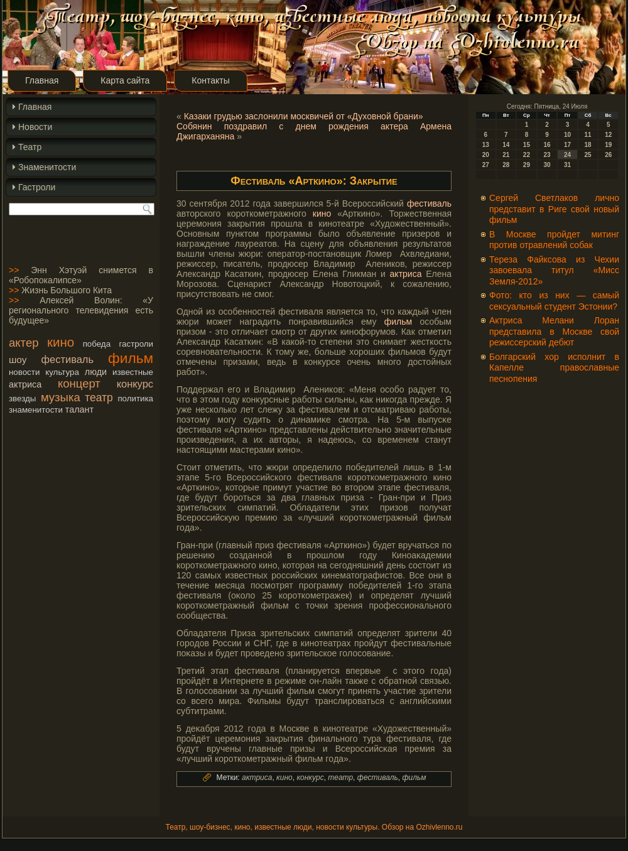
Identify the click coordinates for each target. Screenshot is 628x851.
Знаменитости (47, 167)
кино (60, 342)
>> (14, 270)
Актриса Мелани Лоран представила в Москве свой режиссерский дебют (554, 331)
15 (526, 144)
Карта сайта (124, 80)
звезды (22, 398)
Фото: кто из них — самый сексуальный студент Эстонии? (554, 301)
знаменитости (36, 410)
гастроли (136, 344)
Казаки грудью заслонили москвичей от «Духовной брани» (303, 116)
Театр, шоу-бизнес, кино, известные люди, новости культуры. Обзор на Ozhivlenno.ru (313, 827)
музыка (60, 397)
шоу (17, 359)
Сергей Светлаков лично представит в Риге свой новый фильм (554, 209)
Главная (41, 80)
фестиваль (67, 359)
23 (546, 154)
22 (526, 154)
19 (608, 144)
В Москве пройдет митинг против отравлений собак (554, 240)
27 (485, 164)
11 (588, 134)
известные (132, 372)
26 (608, 154)
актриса (25, 384)
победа (97, 344)
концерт (79, 383)
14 (505, 144)
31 (567, 164)
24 (567, 154)
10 (567, 134)
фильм (130, 358)
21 (505, 154)
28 (505, 164)
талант (79, 409)
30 (546, 164)
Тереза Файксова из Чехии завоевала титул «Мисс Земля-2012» (554, 270)
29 (526, 164)
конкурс (135, 383)
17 (567, 144)
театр (99, 397)
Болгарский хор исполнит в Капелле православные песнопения (554, 368)
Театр (29, 147)
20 (485, 154)
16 (546, 144)
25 (588, 154)
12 (608, 134)
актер (23, 342)
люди (96, 372)
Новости (35, 127)
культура (62, 372)
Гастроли (36, 187)
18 (588, 144)
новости (24, 372)
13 (485, 144)
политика (135, 398)
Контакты (210, 80)
